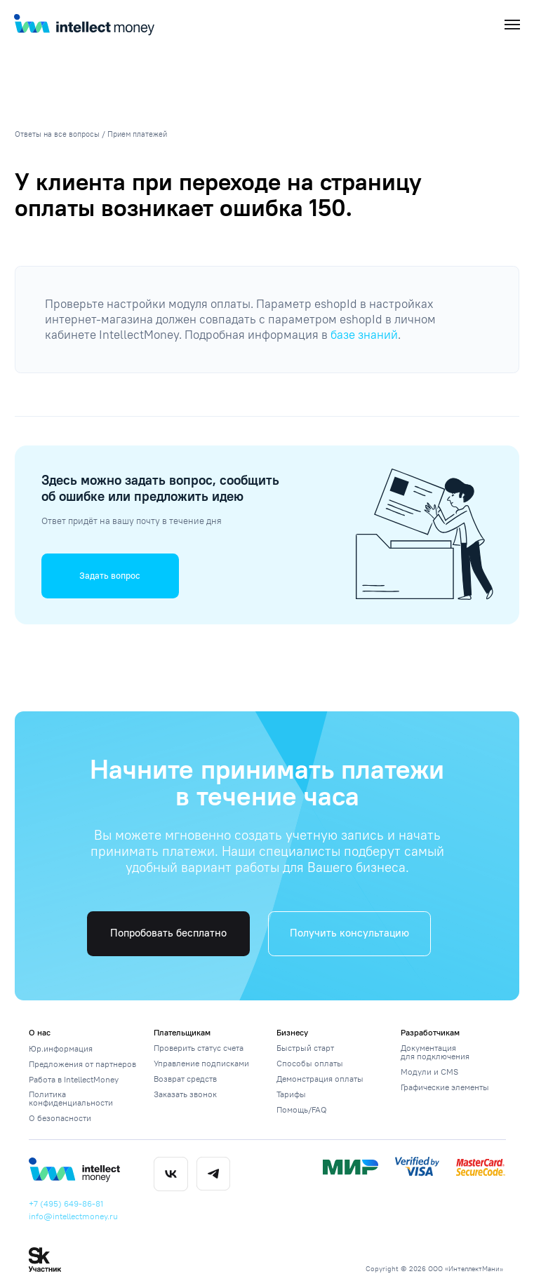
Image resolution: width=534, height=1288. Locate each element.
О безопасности (60, 1118)
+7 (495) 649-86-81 (66, 1203)
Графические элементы (445, 1087)
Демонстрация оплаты (319, 1078)
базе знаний (364, 334)
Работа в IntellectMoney (74, 1079)
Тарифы (291, 1094)
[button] (110, 576)
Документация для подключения (435, 1051)
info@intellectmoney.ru (73, 1216)
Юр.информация (61, 1048)
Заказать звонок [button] (185, 1094)
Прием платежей (137, 134)
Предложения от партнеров (82, 1064)
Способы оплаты (309, 1063)
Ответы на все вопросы (57, 134)
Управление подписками (201, 1063)
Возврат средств (185, 1078)
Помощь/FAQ (301, 1109)
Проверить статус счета (198, 1047)
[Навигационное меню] (512, 24)
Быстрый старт (305, 1047)
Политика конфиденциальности (71, 1098)
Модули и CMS (429, 1071)
